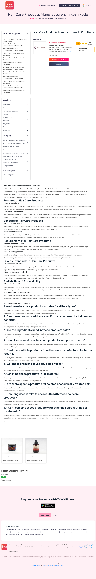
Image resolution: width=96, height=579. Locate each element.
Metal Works (45, 532)
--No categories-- (9, 175)
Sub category (15, 171)
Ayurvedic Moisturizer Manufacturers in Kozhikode (13, 49)
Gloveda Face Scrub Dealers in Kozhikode (14, 73)
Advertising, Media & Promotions (15, 140)
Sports (8, 534)
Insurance (76, 529)
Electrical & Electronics (15, 162)
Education (53, 529)
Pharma (37, 532)
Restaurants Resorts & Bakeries (15, 153)
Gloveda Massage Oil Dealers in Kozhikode (14, 91)
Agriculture (29, 532)
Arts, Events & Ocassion (15, 147)
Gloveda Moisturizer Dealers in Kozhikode (13, 82)
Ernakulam (15, 108)
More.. (70, 51)
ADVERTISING (29, 534)
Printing (63, 532)
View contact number (59, 59)
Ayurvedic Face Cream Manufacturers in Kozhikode (13, 45)
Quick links (45, 515)
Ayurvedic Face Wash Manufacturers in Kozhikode (13, 87)
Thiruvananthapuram (15, 111)
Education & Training (15, 159)
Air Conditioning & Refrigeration (15, 143)
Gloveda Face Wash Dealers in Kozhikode (14, 59)
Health (8, 532)
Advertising (9, 529)
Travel (84, 532)
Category (15, 135)
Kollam (15, 127)
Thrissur (15, 114)
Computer (77, 532)
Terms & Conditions (48, 565)
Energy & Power (15, 166)
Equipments (20, 532)
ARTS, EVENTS (39, 534)
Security (69, 532)
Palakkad (15, 120)
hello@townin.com (47, 5)
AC (15, 529)
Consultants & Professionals (15, 156)
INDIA (86, 5)
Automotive (15, 150)
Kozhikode (15, 105)
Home (32, 19)
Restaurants (35, 529)
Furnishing (84, 529)
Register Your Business (69, 5)
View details (59, 64)
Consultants (44, 529)
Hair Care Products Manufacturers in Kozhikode (15, 40)
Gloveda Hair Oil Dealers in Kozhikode (12, 63)
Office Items (55, 532)
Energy (69, 529)
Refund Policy (59, 565)
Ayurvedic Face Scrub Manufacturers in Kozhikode (13, 77)
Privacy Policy (37, 565)
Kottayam (15, 130)
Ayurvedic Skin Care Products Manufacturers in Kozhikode (13, 68)
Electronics (61, 529)
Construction (15, 534)
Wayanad (15, 124)
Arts (19, 529)
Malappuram (15, 117)
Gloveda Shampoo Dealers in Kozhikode (13, 54)
